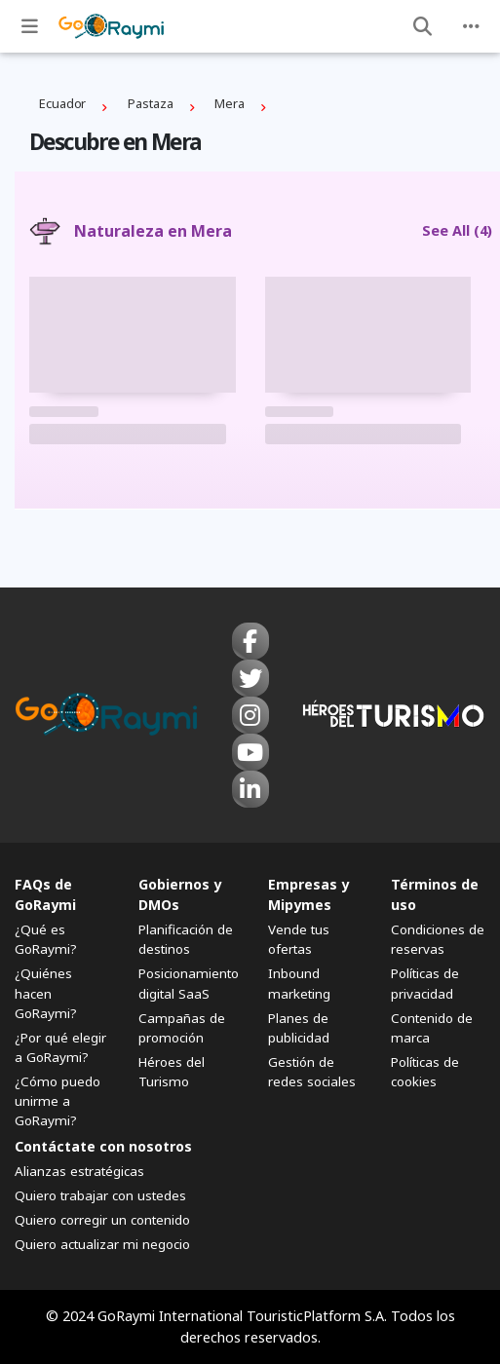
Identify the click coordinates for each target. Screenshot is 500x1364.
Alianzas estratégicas (79, 1171)
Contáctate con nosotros (103, 1146)
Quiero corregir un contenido (102, 1220)
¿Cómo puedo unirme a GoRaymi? (57, 1101)
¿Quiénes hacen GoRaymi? (46, 993)
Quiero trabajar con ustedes (100, 1195)
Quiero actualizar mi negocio (102, 1244)
